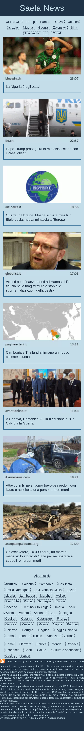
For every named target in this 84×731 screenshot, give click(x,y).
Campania (46, 584)
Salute (42, 650)
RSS (76, 675)
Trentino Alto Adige (35, 607)
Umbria (59, 607)
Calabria (28, 584)
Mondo (57, 644)
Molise (60, 595)
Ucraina (73, 22)
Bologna (66, 613)
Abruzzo (11, 584)
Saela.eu (12, 661)
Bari (53, 613)
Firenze (62, 618)
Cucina (10, 655)
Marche (45, 595)
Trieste (38, 636)
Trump (31, 22)
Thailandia (32, 33)
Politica (41, 644)
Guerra (43, 27)
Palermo (11, 630)
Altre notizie (42, 576)
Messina (28, 624)
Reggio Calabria (65, 630)
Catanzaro (45, 618)
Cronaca (72, 644)
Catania (27, 618)
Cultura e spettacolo (65, 650)
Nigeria (28, 27)
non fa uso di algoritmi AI (69, 706)
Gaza (59, 22)
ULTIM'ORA (14, 22)
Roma (10, 636)
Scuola (25, 655)
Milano (44, 624)
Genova (11, 624)
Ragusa (44, 630)
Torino (23, 636)
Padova (72, 624)
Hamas (45, 22)
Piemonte (12, 601)
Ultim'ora (25, 644)
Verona (68, 636)
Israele (13, 27)
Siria (74, 27)
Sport (29, 650)
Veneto (24, 613)
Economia (12, 650)
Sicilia (61, 601)
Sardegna (45, 601)
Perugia (28, 630)
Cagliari (11, 618)
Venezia (53, 636)
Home (10, 644)
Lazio (70, 590)
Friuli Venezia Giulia (48, 590)
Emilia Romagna (17, 590)
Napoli (58, 624)
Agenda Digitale (56, 718)
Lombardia (28, 595)
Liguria (10, 595)
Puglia (28, 601)
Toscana (11, 607)
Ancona (39, 613)
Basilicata (65, 584)
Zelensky (59, 27)
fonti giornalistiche (57, 661)
